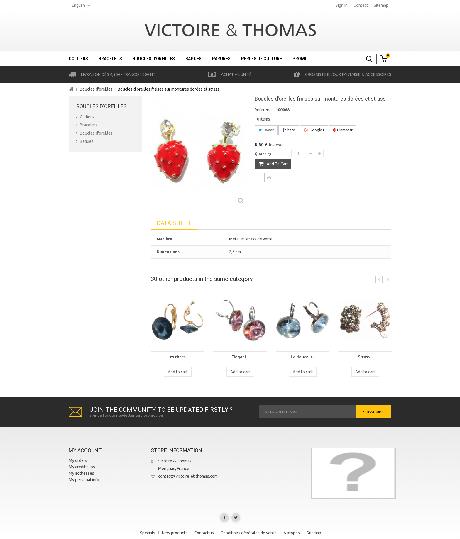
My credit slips (82, 467)
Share (288, 130)
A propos (291, 532)
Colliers (78, 58)
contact (361, 5)
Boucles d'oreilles (154, 58)
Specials (147, 532)
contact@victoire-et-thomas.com (188, 476)
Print (268, 177)
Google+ (314, 130)
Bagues (193, 58)
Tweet (266, 130)
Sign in (342, 5)
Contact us (204, 532)
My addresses (81, 473)
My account (85, 450)
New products (174, 532)
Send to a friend (259, 177)
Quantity (263, 154)
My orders (78, 460)
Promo (300, 58)
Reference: (265, 109)
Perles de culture (261, 58)
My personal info (84, 479)
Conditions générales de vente (249, 532)
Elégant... (240, 357)
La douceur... (303, 357)
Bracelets (110, 58)
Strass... (365, 357)
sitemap (381, 5)
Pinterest (343, 130)
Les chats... (178, 357)
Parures (221, 58)
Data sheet (174, 223)
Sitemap (314, 532)
